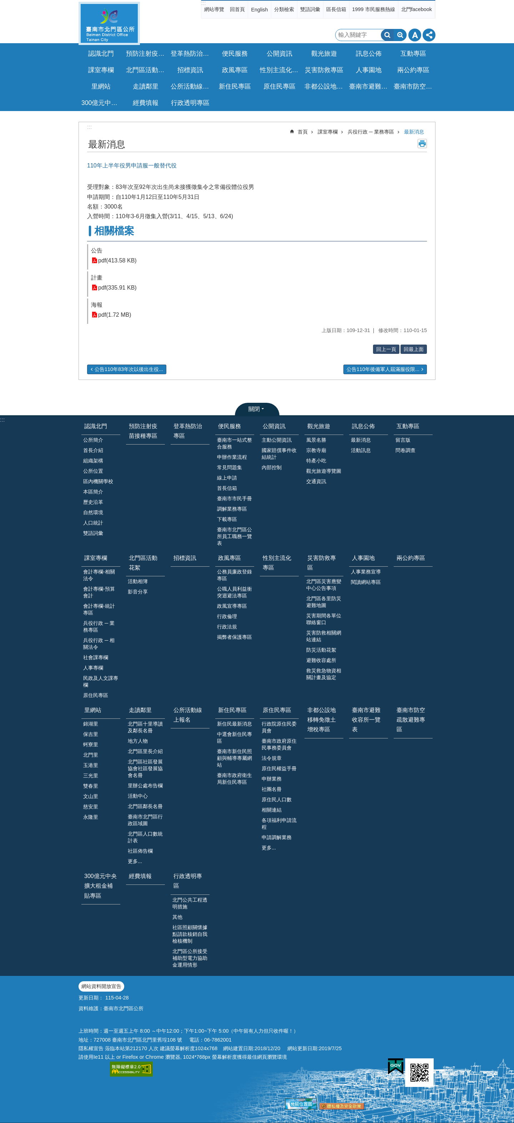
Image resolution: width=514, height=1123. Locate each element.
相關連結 (272, 810)
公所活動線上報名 (191, 86)
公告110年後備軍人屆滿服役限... (383, 369)
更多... (135, 861)
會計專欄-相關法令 (99, 575)
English (259, 9)
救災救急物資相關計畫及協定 (323, 674)
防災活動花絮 (321, 650)
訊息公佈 (363, 426)
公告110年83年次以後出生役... (129, 369)
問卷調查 (405, 450)
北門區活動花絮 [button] (146, 70)
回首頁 (237, 9)
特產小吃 (316, 460)
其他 (177, 917)
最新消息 (414, 132)
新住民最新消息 (234, 724)
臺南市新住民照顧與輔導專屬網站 (234, 758)
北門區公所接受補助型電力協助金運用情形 (189, 958)
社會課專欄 (95, 657)
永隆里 (90, 817)
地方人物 (138, 741)
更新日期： (91, 998)
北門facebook (416, 9)
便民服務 (229, 426)
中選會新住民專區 (234, 737)
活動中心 (138, 796)
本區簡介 (93, 492)
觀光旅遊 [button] (324, 53)
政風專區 (229, 558)
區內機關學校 (98, 481)
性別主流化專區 (280, 70)
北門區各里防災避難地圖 (323, 602)
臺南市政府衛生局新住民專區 (234, 778)
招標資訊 (190, 70)
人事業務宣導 (366, 572)
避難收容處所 (321, 660)
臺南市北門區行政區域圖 (145, 820)
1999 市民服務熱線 (373, 9)
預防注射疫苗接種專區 (146, 53)
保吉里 (90, 734)
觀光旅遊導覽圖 (323, 471)
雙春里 (90, 786)
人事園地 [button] (369, 70)
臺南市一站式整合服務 (234, 443)
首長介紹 (93, 450)
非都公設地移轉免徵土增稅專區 (324, 86)
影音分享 (138, 592)
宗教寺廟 (316, 450)
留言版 (402, 440)
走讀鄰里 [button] (145, 86)
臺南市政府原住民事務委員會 (279, 744)
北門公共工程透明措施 (189, 903)
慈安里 (90, 806)
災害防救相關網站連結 (323, 636)
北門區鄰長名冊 (145, 806)
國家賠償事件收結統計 (279, 453)
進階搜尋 (400, 35)
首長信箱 (227, 488)
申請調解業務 (277, 837)
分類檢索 (284, 9)
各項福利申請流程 (279, 823)
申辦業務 (272, 779)
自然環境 (93, 512)
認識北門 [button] (101, 53)
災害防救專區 (321, 563)
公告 (96, 250)
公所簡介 (93, 440)
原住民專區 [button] (279, 86)
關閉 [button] (254, 409)
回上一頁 (386, 349)
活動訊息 (361, 450)
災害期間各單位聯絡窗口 (323, 619)
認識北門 (95, 426)
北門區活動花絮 (143, 563)
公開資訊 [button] (279, 53)
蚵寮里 (90, 744)
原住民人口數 (277, 799)
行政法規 (227, 627)
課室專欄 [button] (101, 70)
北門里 (90, 755)
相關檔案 (114, 230)
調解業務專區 (232, 509)
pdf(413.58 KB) (117, 260)
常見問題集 (229, 467)
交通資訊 (316, 481)
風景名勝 (316, 440)
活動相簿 (138, 581)
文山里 (90, 796)
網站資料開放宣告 (101, 986)
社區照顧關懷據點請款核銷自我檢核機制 (189, 934)
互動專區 (408, 426)
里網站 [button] (101, 86)
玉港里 (90, 765)
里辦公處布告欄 (145, 785)
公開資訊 (274, 426)
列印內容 (422, 143)
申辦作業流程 (232, 457)
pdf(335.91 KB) (117, 288)
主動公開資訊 (277, 440)
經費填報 (145, 102)
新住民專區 (232, 710)
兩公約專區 (413, 70)
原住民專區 (95, 695)
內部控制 (272, 467)
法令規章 (272, 758)
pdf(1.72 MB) (114, 315)
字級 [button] (414, 35)
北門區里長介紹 (145, 751)
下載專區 (227, 519)
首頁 (303, 132)
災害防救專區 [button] (324, 70)
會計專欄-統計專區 (99, 609)
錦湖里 (90, 724)
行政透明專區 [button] (190, 102)
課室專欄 (328, 132)
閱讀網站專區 (366, 582)
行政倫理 (227, 616)
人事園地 (363, 558)
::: (203, 3)
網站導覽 (214, 9)
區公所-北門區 (109, 23)
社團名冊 (272, 789)
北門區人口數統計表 (145, 837)
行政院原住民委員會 (279, 727)
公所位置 (93, 471)
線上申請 (227, 478)
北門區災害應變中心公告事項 (323, 584)
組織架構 (93, 460)
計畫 (96, 278)
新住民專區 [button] (235, 86)
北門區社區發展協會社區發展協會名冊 (145, 768)
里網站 (92, 710)
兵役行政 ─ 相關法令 (99, 643)
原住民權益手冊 (279, 768)
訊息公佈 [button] (369, 53)
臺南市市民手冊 (234, 498)
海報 (96, 305)
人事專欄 (93, 668)
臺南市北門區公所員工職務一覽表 (234, 536)
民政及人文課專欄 (100, 681)
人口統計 (93, 523)
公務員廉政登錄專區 (234, 575)
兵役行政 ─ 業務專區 (371, 132)
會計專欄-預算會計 (99, 592)
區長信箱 (336, 9)
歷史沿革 (93, 502)
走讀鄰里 (140, 710)
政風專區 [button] (235, 70)
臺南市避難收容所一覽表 (369, 86)
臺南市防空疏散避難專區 (414, 86)
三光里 (90, 775)
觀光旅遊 (318, 426)
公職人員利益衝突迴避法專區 (234, 592)
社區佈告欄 (140, 851)
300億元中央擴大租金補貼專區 (101, 102)
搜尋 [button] (387, 35)
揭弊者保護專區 (234, 637)
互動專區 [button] (413, 53)
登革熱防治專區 (191, 53)
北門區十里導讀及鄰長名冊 (145, 727)
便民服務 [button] (235, 53)
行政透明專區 (187, 881)
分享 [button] (429, 35)
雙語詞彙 (310, 9)
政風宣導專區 (232, 606)
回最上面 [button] (414, 349)
